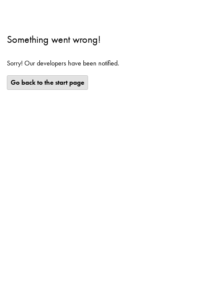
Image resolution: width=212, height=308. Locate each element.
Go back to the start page (47, 82)
